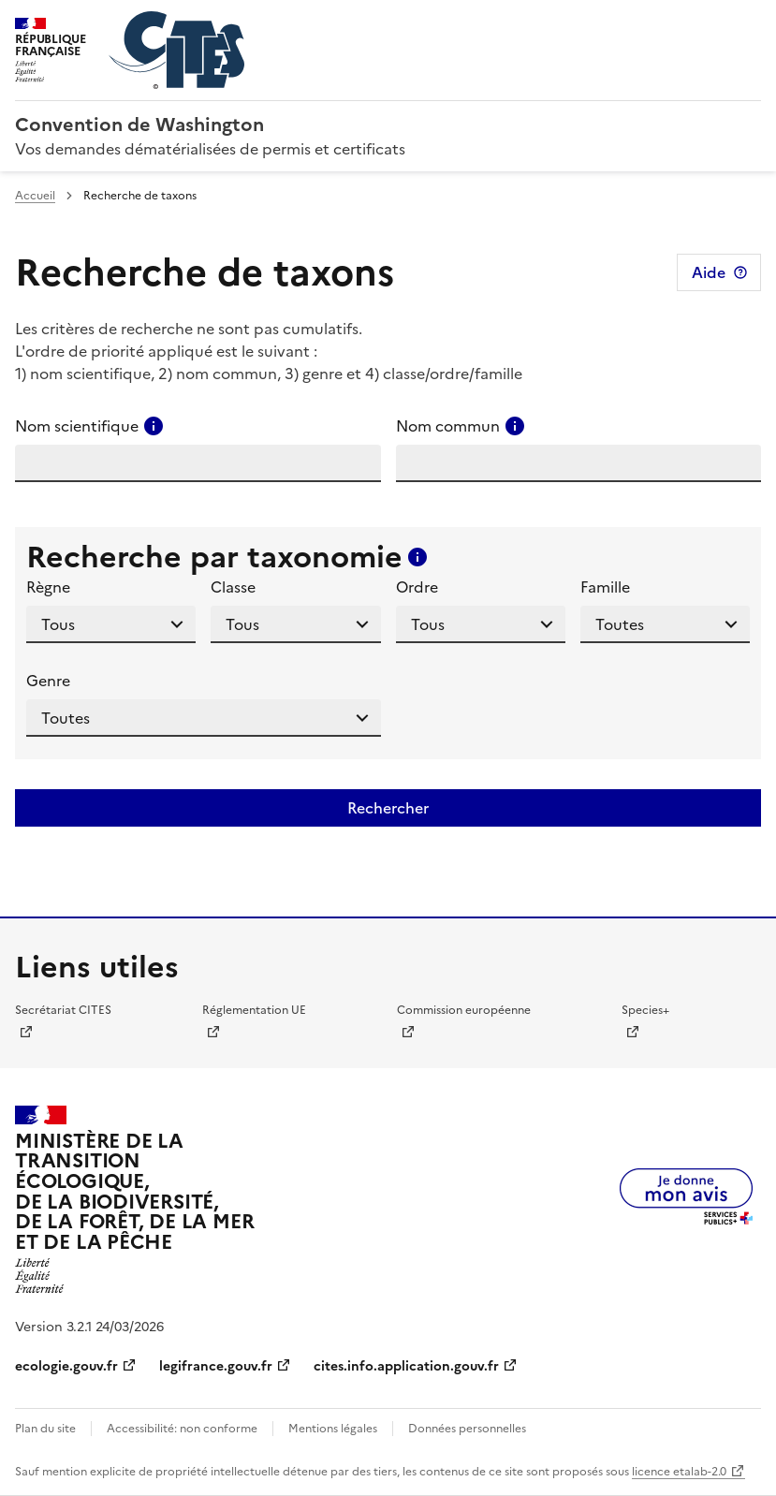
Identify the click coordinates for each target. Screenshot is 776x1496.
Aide (708, 272)
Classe (233, 587)
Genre (48, 680)
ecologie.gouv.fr (66, 1366)
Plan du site (45, 1428)
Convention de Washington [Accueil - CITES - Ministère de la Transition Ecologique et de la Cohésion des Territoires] (139, 124)
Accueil (35, 195)
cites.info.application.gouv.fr (406, 1366)
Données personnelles (467, 1428)
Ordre (417, 587)
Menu (750, 22)
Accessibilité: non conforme (182, 1428)
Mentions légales (332, 1428)
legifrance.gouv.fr (215, 1366)
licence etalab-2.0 (679, 1471)
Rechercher (388, 808)
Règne (48, 587)
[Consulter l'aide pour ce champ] (153, 426)
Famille (605, 587)
